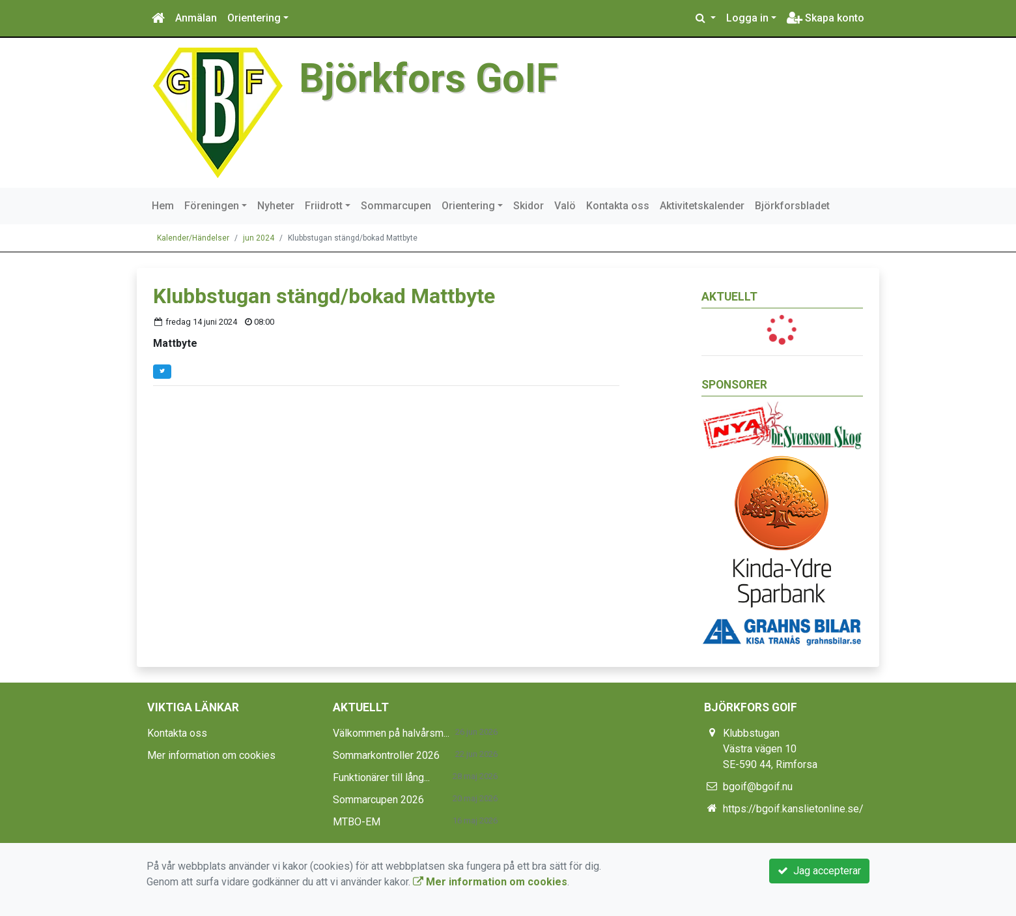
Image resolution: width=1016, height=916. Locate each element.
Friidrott (324, 205)
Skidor (528, 205)
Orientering (254, 18)
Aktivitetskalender (702, 205)
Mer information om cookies (211, 755)
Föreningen (211, 205)
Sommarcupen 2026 (378, 799)
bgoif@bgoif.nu (758, 786)
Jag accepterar (819, 870)
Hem (163, 205)
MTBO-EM (356, 822)
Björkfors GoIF (430, 78)
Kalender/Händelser (193, 238)
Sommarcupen (396, 205)
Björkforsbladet (792, 205)
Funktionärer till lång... (381, 777)
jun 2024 (258, 238)
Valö (565, 205)
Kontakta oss (617, 205)
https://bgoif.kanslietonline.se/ (793, 809)
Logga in (747, 18)
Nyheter (275, 205)
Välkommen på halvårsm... (391, 733)
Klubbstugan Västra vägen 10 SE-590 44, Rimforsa (770, 749)
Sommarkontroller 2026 (386, 755)
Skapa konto (825, 18)
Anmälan (196, 18)
